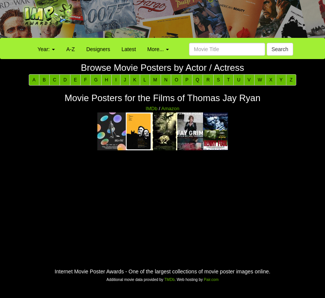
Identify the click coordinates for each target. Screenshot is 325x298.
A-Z (70, 49)
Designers (98, 49)
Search (280, 49)
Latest (129, 49)
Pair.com (211, 280)
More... (158, 49)
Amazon (170, 108)
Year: (46, 49)
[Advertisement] (203, 21)
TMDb (169, 280)
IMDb (152, 108)
